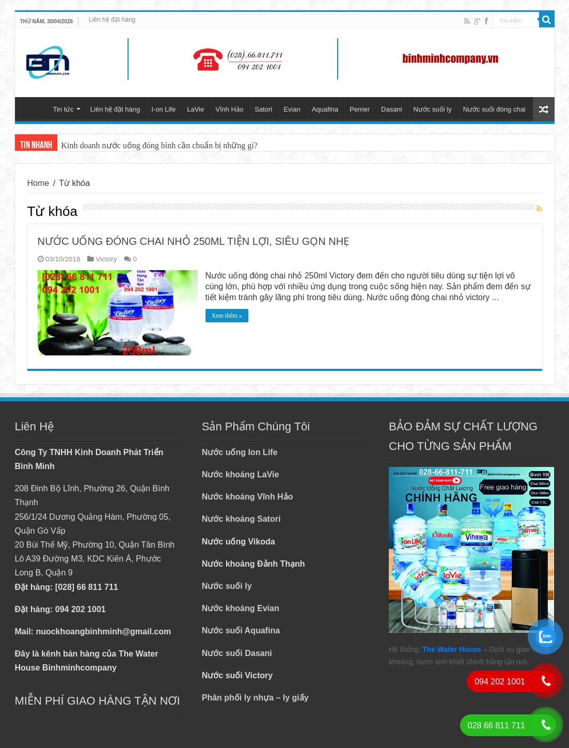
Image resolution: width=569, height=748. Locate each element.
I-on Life (163, 109)
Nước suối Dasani (237, 653)
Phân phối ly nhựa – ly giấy (255, 697)
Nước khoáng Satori (241, 519)
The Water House (451, 649)
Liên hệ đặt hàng (112, 19)
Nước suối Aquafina (241, 630)
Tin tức (63, 109)
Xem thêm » (227, 315)
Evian (292, 109)
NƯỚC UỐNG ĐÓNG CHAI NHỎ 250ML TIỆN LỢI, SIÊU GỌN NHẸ (194, 241)
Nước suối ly (433, 109)
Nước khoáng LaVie (240, 474)
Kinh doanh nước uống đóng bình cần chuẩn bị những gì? (159, 145)
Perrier (360, 109)
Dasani (391, 109)
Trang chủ (33, 108)
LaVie (195, 109)
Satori (263, 109)
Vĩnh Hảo (229, 109)
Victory (106, 259)
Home (38, 183)
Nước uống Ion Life (240, 452)
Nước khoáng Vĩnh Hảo (247, 496)
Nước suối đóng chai (494, 109)
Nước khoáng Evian (240, 608)
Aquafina (325, 109)
